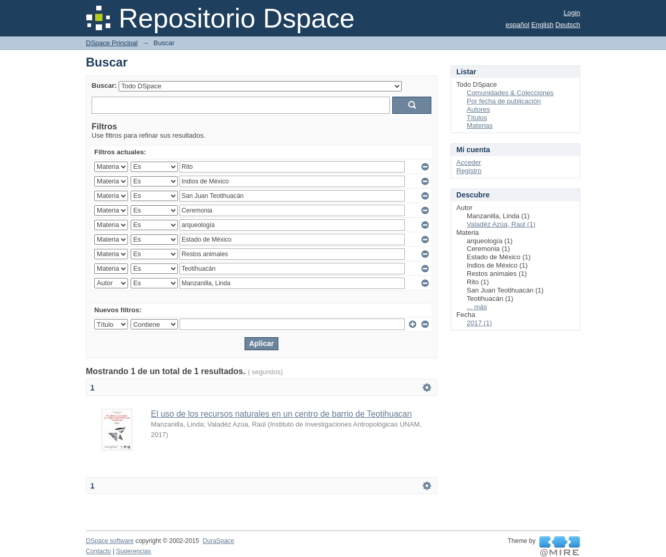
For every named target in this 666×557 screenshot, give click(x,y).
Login (571, 13)
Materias (480, 125)
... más (477, 307)
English (542, 25)
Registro (468, 171)
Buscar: (104, 85)
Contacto (98, 551)
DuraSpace (218, 541)
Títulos (477, 118)
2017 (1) (479, 323)
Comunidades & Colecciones (510, 93)
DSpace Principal (112, 43)
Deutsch (567, 25)
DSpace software (110, 541)
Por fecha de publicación (504, 101)
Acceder (468, 162)
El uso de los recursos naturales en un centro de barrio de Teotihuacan (281, 413)
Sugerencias (133, 551)
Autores (478, 109)
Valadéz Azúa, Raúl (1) (501, 224)
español (518, 25)
